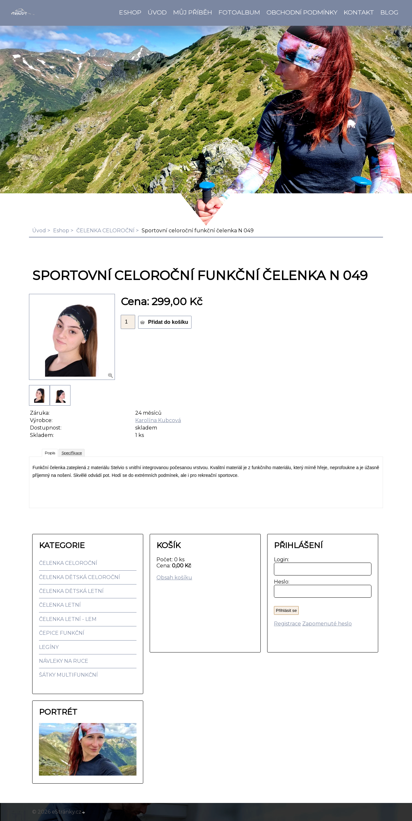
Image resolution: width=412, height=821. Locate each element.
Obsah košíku (174, 578)
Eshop (130, 12)
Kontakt (359, 12)
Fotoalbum (239, 12)
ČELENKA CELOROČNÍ (105, 230)
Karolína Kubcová (158, 420)
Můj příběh (192, 12)
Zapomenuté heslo (327, 624)
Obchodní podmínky (302, 12)
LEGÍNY (49, 647)
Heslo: (280, 582)
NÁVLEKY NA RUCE (63, 661)
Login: (280, 559)
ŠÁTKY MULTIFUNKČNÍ (68, 675)
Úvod (157, 12)
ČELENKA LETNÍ (60, 605)
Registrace (287, 624)
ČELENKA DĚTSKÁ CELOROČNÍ (79, 577)
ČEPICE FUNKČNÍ (61, 633)
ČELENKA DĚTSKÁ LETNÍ (71, 591)
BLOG (389, 12)
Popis (50, 452)
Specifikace (71, 452)
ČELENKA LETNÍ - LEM (68, 619)
